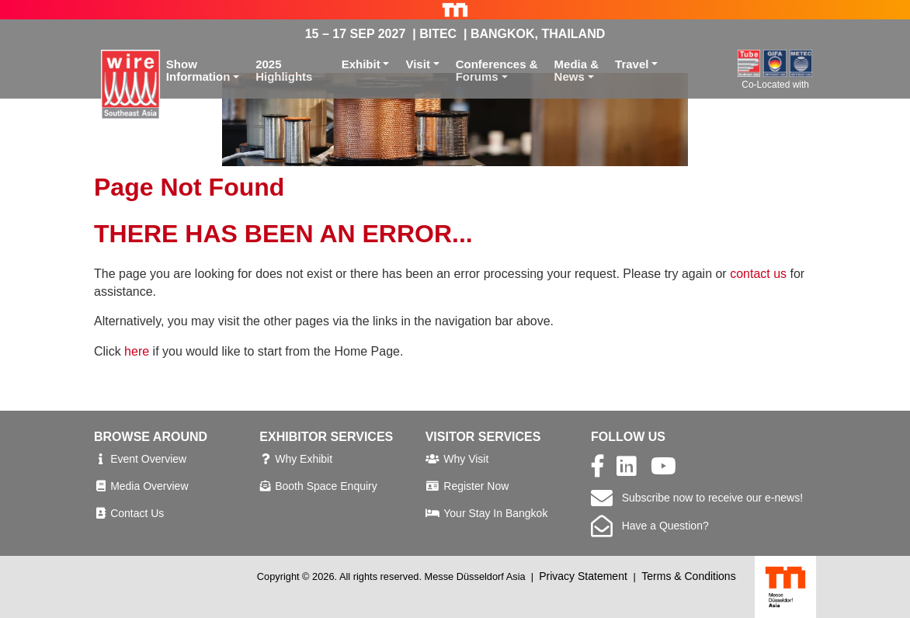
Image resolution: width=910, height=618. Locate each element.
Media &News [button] (576, 70)
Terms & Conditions (688, 576)
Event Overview (148, 459)
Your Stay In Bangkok (495, 513)
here (136, 351)
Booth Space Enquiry (326, 486)
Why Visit (465, 459)
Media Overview (149, 486)
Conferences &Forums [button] (497, 70)
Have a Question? (650, 525)
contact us (758, 273)
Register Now (476, 486)
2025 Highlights (283, 70)
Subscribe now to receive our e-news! (697, 497)
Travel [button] (631, 64)
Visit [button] (417, 64)
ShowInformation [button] (198, 70)
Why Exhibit (303, 459)
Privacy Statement (583, 576)
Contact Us (137, 513)
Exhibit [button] (361, 64)
